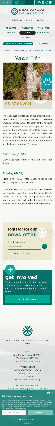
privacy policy (26, 253)
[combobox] (48, 393)
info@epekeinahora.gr (30, 361)
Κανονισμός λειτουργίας (27, 385)
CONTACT (27, 37)
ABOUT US (11, 28)
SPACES (11, 32)
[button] (27, 419)
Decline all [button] (40, 412)
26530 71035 (33, 358)
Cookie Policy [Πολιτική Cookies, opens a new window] (27, 423)
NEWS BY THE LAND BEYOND (18, 43)
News (15, 50)
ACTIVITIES (27, 28)
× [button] (52, 393)
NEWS (27, 32)
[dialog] (27, 408)
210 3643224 (33, 373)
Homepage (7, 51)
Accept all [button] (14, 412)
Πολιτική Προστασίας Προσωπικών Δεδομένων (27, 388)
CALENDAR (43, 43)
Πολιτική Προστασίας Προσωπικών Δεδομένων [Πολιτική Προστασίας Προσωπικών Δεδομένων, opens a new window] (25, 407)
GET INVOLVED (44, 32)
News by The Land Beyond (31, 50)
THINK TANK (44, 28)
